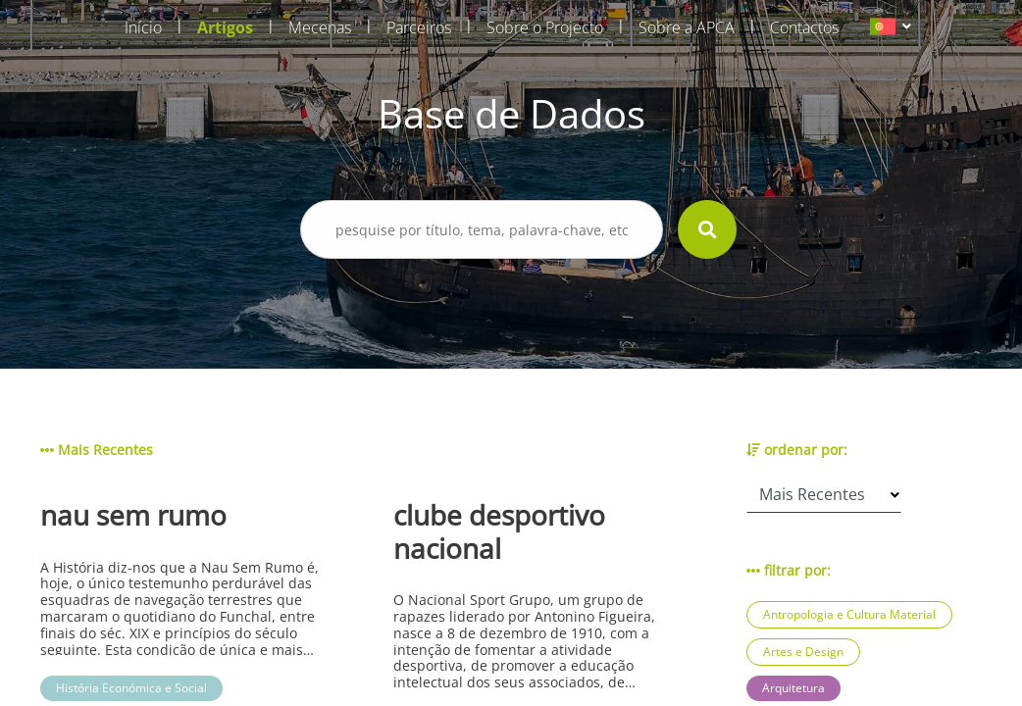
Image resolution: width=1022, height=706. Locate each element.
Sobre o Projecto (544, 27)
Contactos (804, 27)
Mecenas (319, 27)
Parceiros (418, 27)
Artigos (225, 27)
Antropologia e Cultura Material (849, 614)
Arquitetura (793, 688)
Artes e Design (803, 651)
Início (143, 27)
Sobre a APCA (687, 27)
